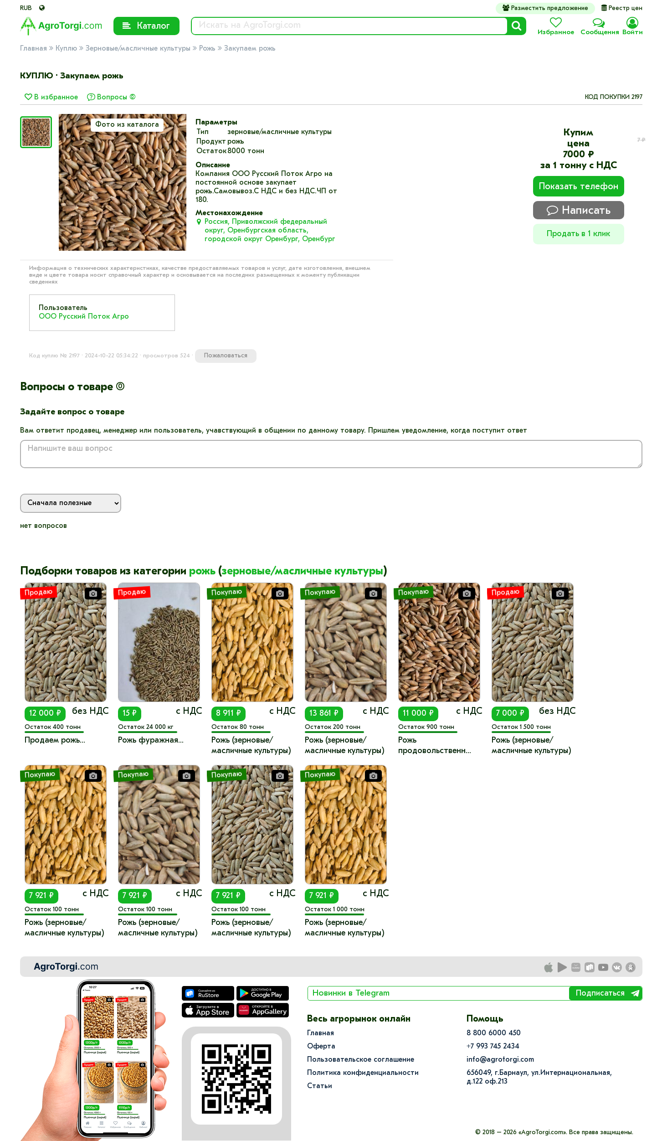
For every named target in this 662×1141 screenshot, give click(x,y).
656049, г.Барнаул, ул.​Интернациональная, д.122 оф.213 (539, 1077)
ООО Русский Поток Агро (84, 316)
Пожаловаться (225, 355)
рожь (202, 571)
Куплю (66, 48)
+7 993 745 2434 (493, 1046)
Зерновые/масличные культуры (138, 48)
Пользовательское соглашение (360, 1060)
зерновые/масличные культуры (302, 571)
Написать (579, 210)
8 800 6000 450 (494, 1033)
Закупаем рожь (250, 48)
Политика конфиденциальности (363, 1073)
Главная (33, 48)
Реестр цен (621, 8)
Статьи (319, 1086)
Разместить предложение (545, 8)
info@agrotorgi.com (500, 1060)
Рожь (207, 48)
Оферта (321, 1046)
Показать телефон (578, 186)
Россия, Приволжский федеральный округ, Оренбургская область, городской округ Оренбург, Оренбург (270, 230)
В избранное (51, 97)
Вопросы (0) (116, 97)
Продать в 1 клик (578, 234)
